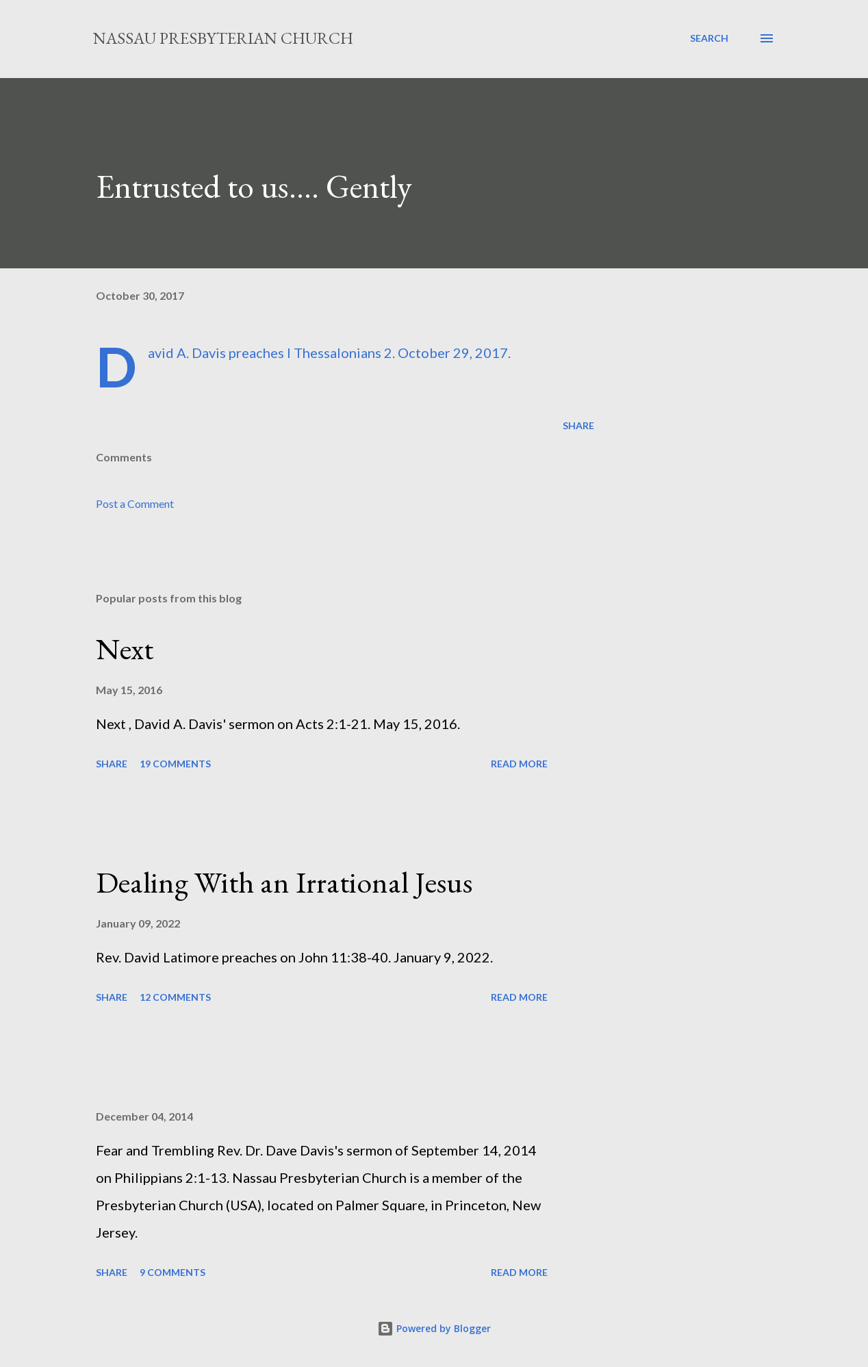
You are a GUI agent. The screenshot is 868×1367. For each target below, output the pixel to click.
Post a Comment (135, 503)
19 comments (175, 763)
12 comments (175, 997)
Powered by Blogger (434, 1328)
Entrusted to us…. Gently (254, 186)
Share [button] (578, 425)
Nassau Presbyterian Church (223, 38)
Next (124, 648)
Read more (519, 763)
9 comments (172, 1272)
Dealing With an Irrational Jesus (284, 882)
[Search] (709, 38)
